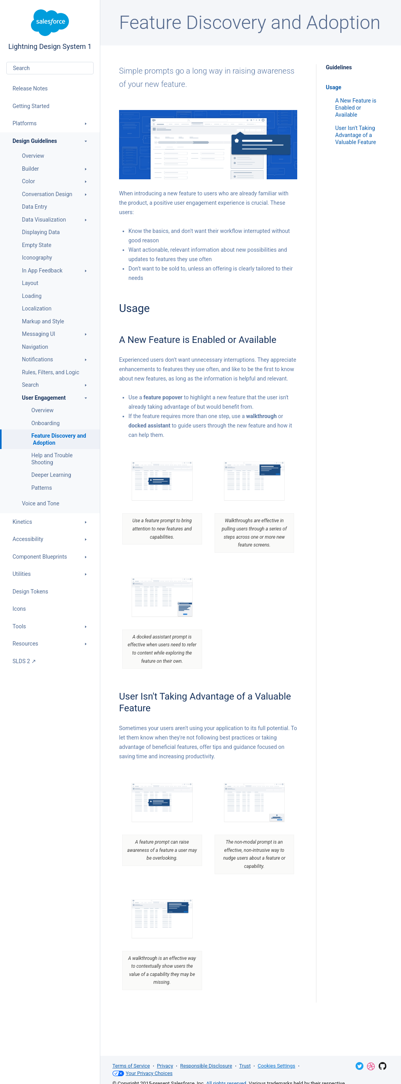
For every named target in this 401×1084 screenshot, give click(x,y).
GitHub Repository (383, 1066)
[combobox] (50, 68)
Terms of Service (131, 1066)
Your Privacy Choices (142, 1073)
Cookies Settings (276, 1066)
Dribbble (371, 1066)
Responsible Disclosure (206, 1066)
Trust (245, 1066)
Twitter (359, 1066)
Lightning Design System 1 (50, 30)
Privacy (165, 1066)
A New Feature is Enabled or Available (355, 107)
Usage (333, 87)
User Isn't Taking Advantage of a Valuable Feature (355, 135)
